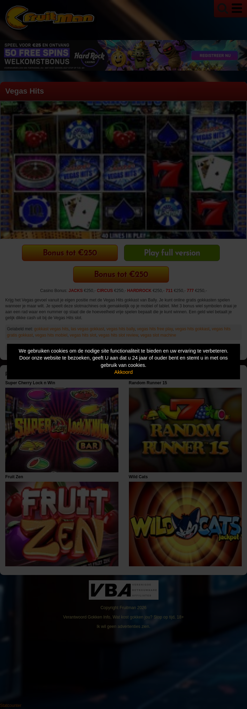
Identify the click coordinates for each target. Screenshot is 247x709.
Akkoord (123, 372)
